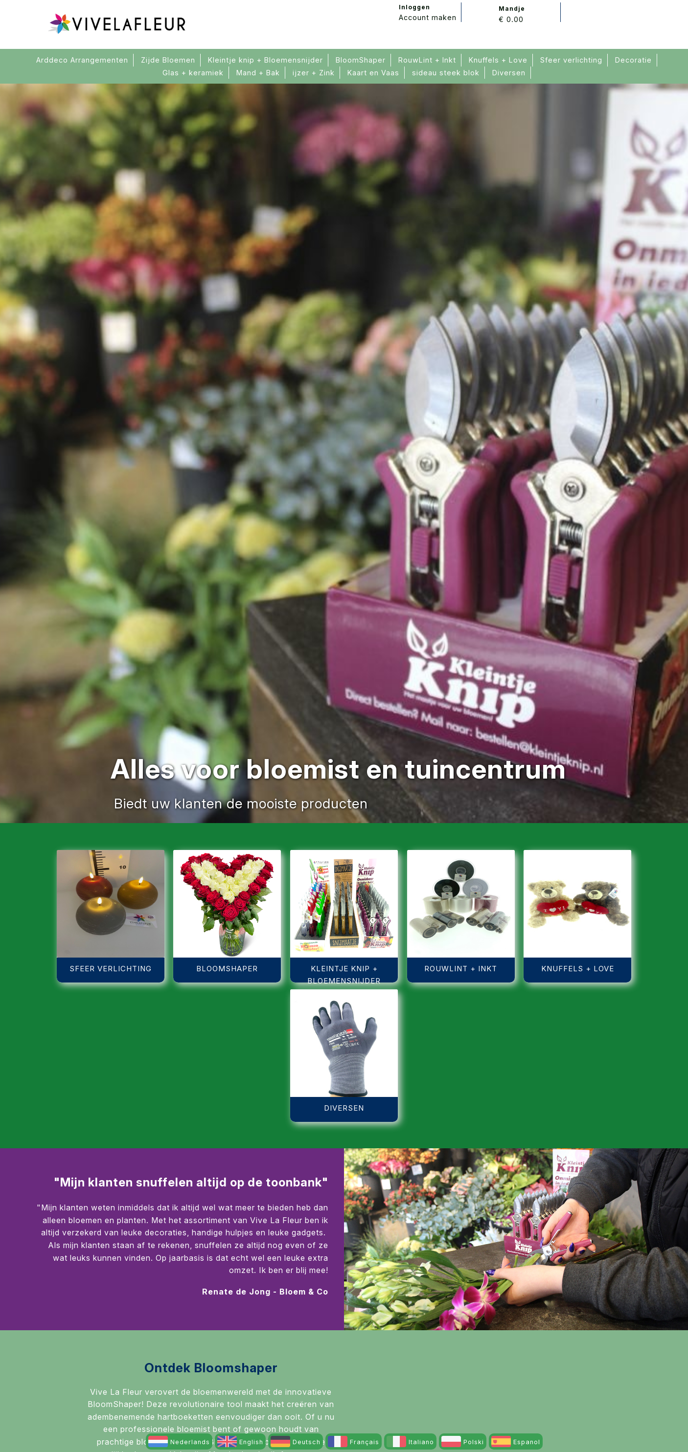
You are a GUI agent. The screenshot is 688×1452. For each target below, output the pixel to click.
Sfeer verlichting (571, 60)
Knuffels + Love (498, 60)
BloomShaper (361, 60)
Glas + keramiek (193, 72)
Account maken (428, 17)
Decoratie (633, 60)
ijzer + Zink (314, 72)
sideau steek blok (446, 72)
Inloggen (414, 7)
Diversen (509, 72)
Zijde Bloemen (168, 60)
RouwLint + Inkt (427, 60)
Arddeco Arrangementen (82, 60)
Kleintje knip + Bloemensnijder (265, 60)
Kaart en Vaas (373, 72)
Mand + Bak (258, 72)
